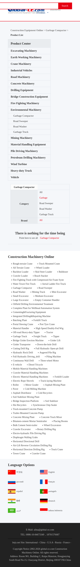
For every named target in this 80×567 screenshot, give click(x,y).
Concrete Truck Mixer (51, 417)
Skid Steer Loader (43, 272)
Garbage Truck (20, 132)
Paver (15, 389)
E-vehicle (17, 364)
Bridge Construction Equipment (29, 96)
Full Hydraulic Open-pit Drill (49, 348)
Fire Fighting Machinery (25, 103)
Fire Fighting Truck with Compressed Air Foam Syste (38, 280)
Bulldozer (63, 272)
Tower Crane (19, 453)
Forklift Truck (40, 320)
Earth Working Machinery (26, 57)
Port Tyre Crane (47, 324)
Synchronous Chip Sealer (45, 405)
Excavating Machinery (24, 50)
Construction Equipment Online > (28, 30)
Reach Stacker (41, 276)
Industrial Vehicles (21, 70)
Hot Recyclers (19, 405)
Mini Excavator (59, 292)
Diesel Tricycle (36, 364)
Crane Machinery (21, 63)
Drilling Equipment (22, 90)
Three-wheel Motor (49, 360)
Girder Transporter (22, 344)
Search (65, 6)
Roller (16, 385)
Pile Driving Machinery (24, 151)
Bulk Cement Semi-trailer (25, 425)
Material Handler (21, 328)
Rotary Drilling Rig (46, 429)
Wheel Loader (43, 268)
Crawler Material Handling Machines (30, 372)
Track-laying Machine (51, 381)
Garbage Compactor (23, 115)
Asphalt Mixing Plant (55, 385)
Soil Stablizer (51, 401)
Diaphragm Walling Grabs (25, 437)
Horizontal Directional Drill (26, 441)
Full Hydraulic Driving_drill (26, 356)
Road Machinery (20, 77)
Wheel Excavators (52, 425)
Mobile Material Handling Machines (30, 368)
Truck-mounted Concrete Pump (28, 409)
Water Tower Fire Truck (24, 284)
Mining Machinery (21, 137)
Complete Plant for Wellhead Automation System (36, 308)
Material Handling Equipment (28, 144)
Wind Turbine (19, 164)
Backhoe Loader (20, 272)
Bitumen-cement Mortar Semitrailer (30, 421)
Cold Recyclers (45, 393)
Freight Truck (40, 336)
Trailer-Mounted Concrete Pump (28, 413)
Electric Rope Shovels (23, 381)
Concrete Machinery (22, 83)
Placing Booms (61, 421)
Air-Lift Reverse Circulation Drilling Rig (32, 445)
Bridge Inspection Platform (25, 401)
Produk (42, 12)
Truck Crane (57, 449)
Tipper (56, 336)
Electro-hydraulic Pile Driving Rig (29, 433)
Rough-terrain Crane (22, 263)
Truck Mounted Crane (49, 263)
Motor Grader (31, 385)
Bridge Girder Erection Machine (28, 340)
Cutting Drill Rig (21, 348)
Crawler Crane (39, 453)
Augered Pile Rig (47, 352)
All (40, 192)
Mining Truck (38, 292)
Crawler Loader (20, 276)
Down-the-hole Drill (47, 344)
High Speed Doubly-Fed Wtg (49, 328)
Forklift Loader (62, 377)
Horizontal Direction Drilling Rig (29, 449)
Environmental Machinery (26, 109)
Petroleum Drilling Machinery (28, 157)
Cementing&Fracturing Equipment (29, 312)
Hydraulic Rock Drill (23, 352)
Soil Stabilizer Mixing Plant (26, 397)
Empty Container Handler (47, 300)
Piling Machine (53, 356)
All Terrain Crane (21, 268)
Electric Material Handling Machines (30, 377)
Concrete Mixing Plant (23, 417)
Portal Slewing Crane (23, 324)
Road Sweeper (20, 121)
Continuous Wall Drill (23, 360)
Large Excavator (21, 300)
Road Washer (20, 126)
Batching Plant (20, 320)
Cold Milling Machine (35, 389)
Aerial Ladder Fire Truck (54, 284)
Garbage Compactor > (57, 30)
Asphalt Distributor (22, 393)
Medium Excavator (44, 296)
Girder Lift (55, 340)
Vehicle (15, 177)
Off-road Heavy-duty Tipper (26, 332)
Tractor (49, 332)
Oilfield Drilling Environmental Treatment (33, 304)
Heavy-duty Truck (21, 170)
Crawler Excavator (22, 429)
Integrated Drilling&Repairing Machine (31, 316)
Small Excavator (21, 296)
